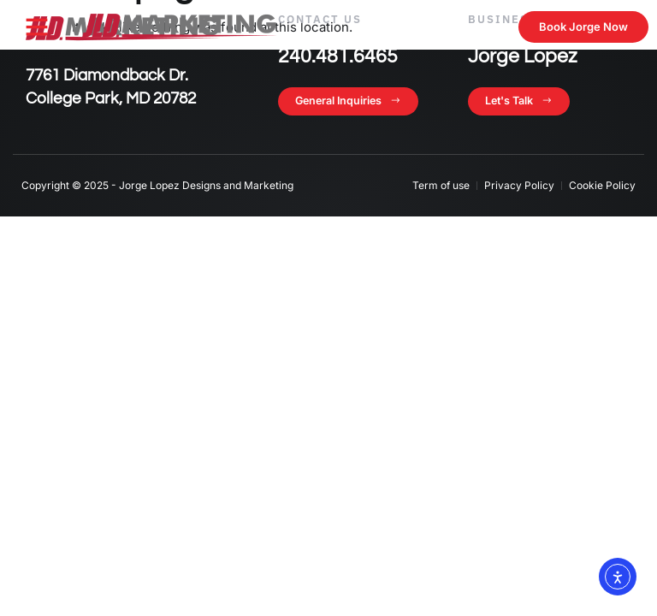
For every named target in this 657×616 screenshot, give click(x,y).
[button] (37, 26)
